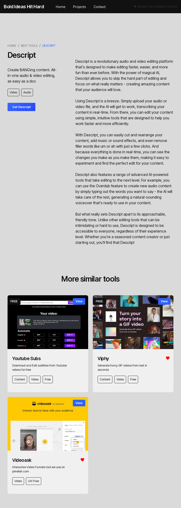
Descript (48, 45)
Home (61, 7)
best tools (29, 45)
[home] (24, 6)
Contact (100, 7)
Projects (79, 7)
